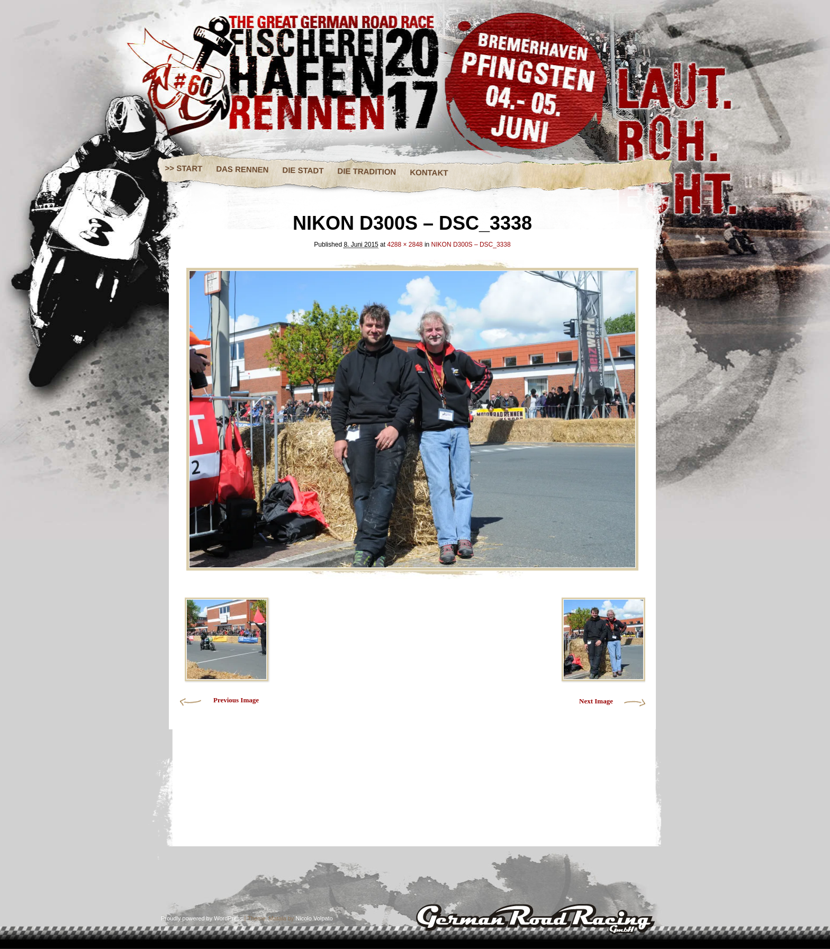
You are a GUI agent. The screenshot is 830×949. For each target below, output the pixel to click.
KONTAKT (429, 172)
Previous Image (236, 700)
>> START (184, 168)
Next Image (596, 701)
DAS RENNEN (242, 169)
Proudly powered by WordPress (201, 918)
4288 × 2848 (404, 244)
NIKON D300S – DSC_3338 (471, 244)
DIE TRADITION (366, 171)
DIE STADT (302, 170)
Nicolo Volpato (313, 918)
